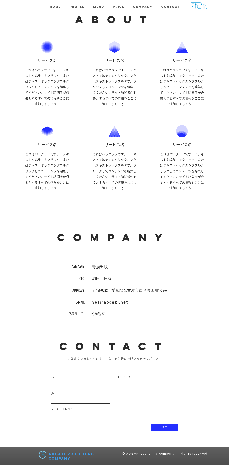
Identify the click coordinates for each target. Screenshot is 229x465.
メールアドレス (61, 409)
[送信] (164, 427)
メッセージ (123, 377)
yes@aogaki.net (110, 302)
